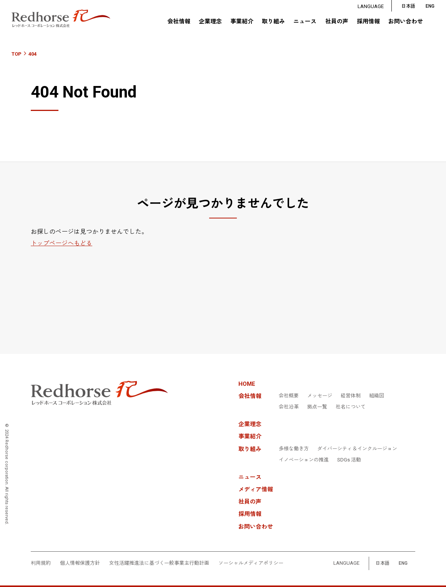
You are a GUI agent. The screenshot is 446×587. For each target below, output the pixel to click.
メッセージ (319, 395)
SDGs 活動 (349, 460)
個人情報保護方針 (80, 563)
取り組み (273, 21)
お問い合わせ (405, 22)
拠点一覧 (317, 407)
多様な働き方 (294, 448)
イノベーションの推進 (304, 460)
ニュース (304, 22)
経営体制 (351, 395)
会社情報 (178, 21)
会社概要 (289, 395)
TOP (17, 54)
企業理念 (209, 22)
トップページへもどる (61, 243)
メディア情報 (255, 489)
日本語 (408, 6)
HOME (246, 384)
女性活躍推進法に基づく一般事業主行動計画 (159, 563)
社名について (351, 407)
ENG (403, 563)
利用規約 (41, 563)
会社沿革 (289, 407)
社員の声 (336, 22)
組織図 (376, 395)
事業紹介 (241, 22)
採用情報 (368, 22)
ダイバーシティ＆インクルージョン (357, 448)
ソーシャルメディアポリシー (250, 563)
